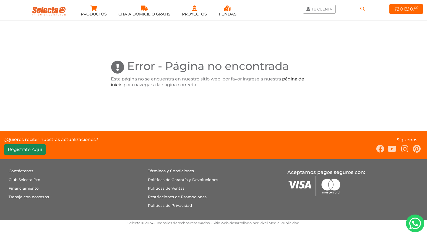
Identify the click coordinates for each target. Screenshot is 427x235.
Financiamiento (24, 188)
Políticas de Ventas (166, 188)
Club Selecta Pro (24, 179)
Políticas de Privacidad (170, 205)
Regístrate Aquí (25, 149)
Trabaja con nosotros (29, 197)
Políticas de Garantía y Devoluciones (183, 179)
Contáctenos (21, 171)
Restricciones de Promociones (177, 197)
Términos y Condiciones (171, 171)
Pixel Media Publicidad (279, 223)
